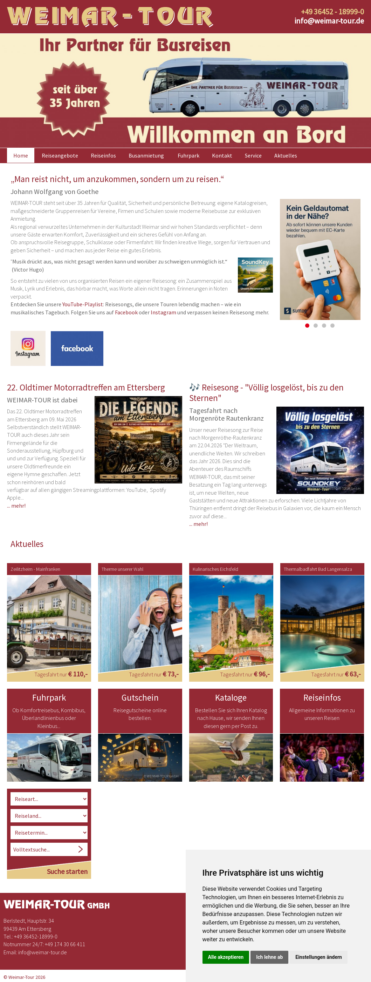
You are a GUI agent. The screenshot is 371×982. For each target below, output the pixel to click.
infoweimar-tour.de (329, 21)
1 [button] (307, 325)
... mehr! (16, 504)
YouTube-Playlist (82, 303)
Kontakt (222, 154)
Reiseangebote (60, 154)
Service (253, 154)
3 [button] (324, 325)
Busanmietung (146, 154)
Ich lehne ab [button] (269, 957)
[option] (185, 90)
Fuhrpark (188, 154)
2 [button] (316, 325)
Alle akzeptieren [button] (226, 957)
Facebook (126, 311)
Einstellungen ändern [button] (318, 957)
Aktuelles (285, 154)
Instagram (163, 311)
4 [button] (332, 325)
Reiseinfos (103, 154)
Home (20, 154)
